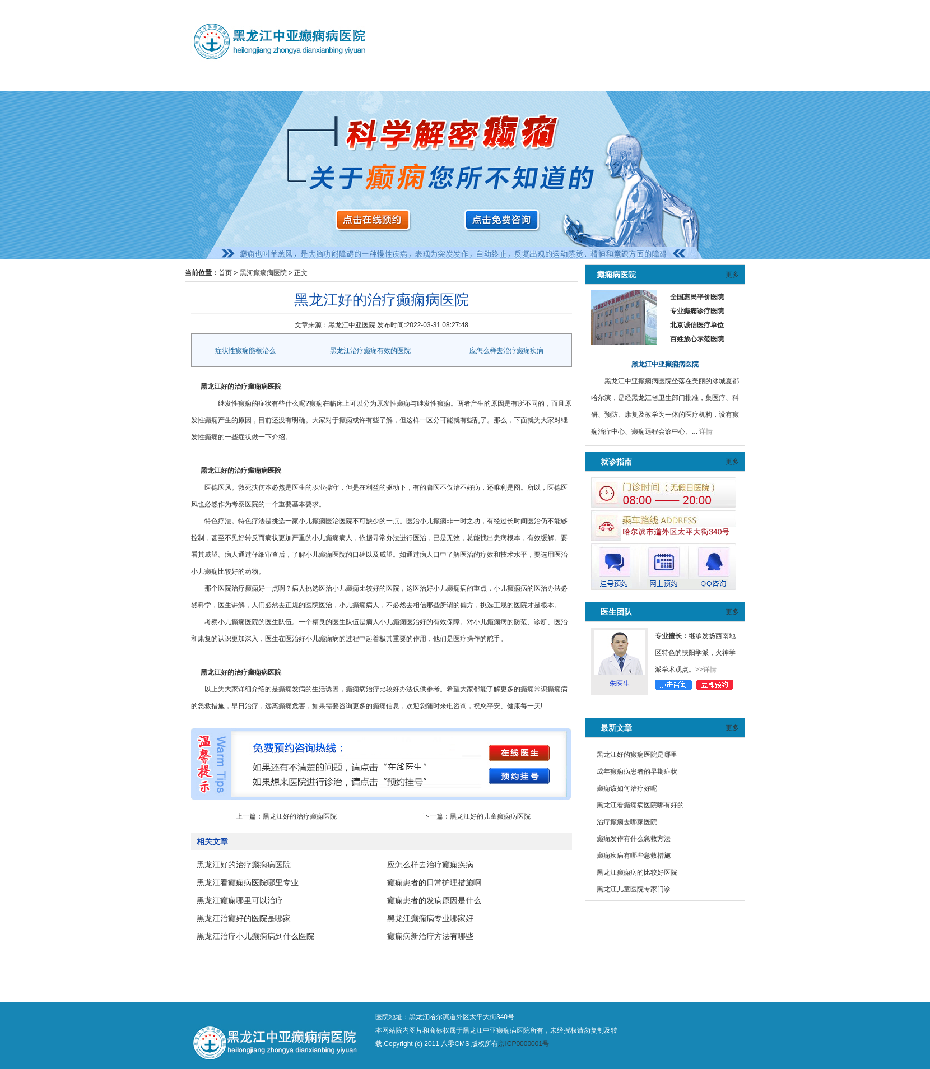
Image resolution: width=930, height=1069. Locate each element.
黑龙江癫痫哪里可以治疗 (240, 900)
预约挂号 (341, 79)
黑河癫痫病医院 (402, 79)
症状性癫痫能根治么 (245, 351)
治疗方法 (523, 79)
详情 (706, 431)
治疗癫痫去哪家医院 (627, 822)
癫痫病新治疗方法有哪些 (430, 936)
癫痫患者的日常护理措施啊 (434, 882)
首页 (225, 273)
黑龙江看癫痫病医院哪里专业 (248, 882)
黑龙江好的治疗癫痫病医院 (244, 864)
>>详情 (706, 669)
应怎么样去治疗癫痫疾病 (506, 351)
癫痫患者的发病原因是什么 (434, 900)
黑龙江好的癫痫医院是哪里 (637, 755)
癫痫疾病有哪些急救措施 (634, 855)
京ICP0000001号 (523, 1044)
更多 (732, 274)
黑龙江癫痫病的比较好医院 (637, 872)
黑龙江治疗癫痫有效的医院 (370, 351)
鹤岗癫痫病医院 (462, 79)
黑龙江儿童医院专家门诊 (634, 889)
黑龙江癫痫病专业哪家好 (430, 918)
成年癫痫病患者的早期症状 (637, 771)
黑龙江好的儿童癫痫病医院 (490, 816)
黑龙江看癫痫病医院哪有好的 (640, 805)
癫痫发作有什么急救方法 (634, 839)
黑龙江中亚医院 (351, 325)
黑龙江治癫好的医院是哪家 (244, 918)
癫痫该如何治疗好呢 (627, 788)
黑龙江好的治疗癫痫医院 (300, 816)
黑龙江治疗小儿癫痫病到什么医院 (255, 936)
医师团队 (281, 79)
